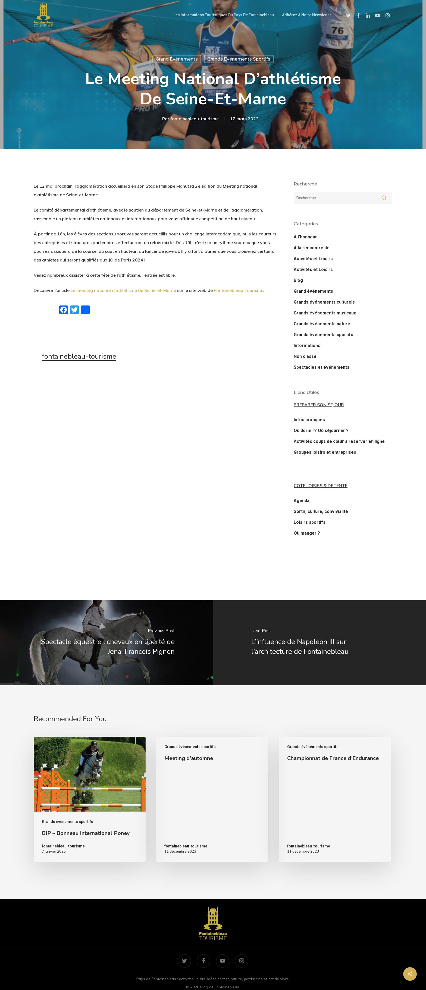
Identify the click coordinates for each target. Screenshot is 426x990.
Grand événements (177, 59)
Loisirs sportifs (309, 522)
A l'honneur (305, 236)
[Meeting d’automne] (212, 799)
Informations (307, 345)
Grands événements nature (322, 323)
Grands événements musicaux (325, 313)
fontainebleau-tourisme (194, 118)
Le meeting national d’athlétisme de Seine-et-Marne (123, 290)
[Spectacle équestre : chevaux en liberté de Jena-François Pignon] (106, 642)
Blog (298, 280)
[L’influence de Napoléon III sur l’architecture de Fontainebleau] (319, 642)
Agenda (301, 500)
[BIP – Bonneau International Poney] (90, 799)
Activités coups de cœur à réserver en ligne (339, 441)
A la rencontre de (312, 247)
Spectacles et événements (321, 367)
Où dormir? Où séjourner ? (321, 430)
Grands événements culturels (324, 302)
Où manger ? (307, 533)
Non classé (305, 356)
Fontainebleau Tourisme (238, 290)
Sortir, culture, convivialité (321, 511)
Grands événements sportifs (238, 59)
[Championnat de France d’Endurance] (335, 799)
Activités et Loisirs (313, 258)
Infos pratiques (309, 419)
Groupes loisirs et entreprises (325, 452)
